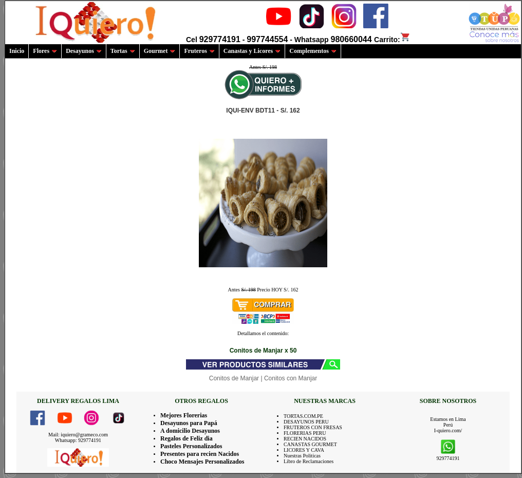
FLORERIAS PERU (305, 433)
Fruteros (199, 50)
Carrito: (392, 39)
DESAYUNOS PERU (306, 422)
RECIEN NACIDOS (305, 439)
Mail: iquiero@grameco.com (78, 434)
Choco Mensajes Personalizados (202, 461)
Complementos (313, 50)
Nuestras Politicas (302, 455)
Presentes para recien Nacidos (199, 453)
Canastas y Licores (252, 50)
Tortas (122, 50)
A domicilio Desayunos (190, 430)
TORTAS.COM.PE (303, 416)
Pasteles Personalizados (191, 446)
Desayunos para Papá (188, 423)
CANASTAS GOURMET (310, 444)
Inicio (16, 50)
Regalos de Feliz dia (186, 438)
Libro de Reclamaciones (308, 461)
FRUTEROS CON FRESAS (313, 427)
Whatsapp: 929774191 (78, 440)
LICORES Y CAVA (304, 450)
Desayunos (84, 50)
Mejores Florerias (183, 415)
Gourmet (160, 50)
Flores (45, 50)
